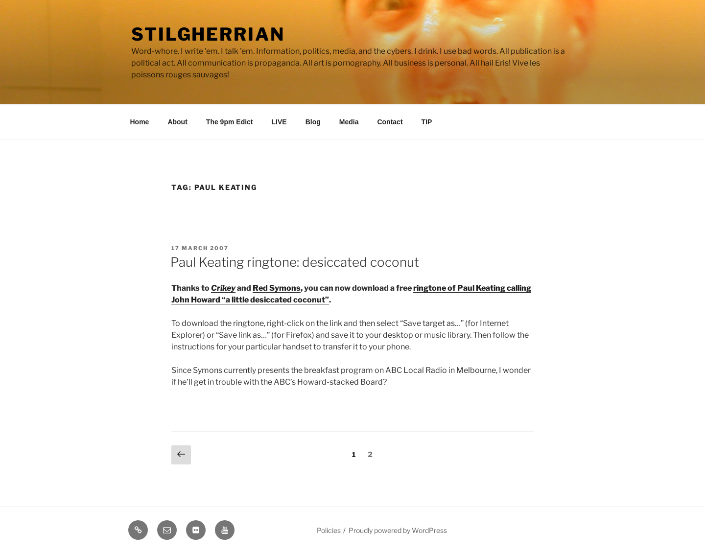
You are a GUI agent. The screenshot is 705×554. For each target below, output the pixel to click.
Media (349, 122)
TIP (427, 122)
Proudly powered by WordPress (398, 530)
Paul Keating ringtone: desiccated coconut (294, 262)
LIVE (279, 122)
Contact (389, 122)
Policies (329, 530)
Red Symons (277, 288)
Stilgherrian (208, 34)
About (177, 122)
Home (139, 122)
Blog (313, 122)
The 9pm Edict (229, 122)
